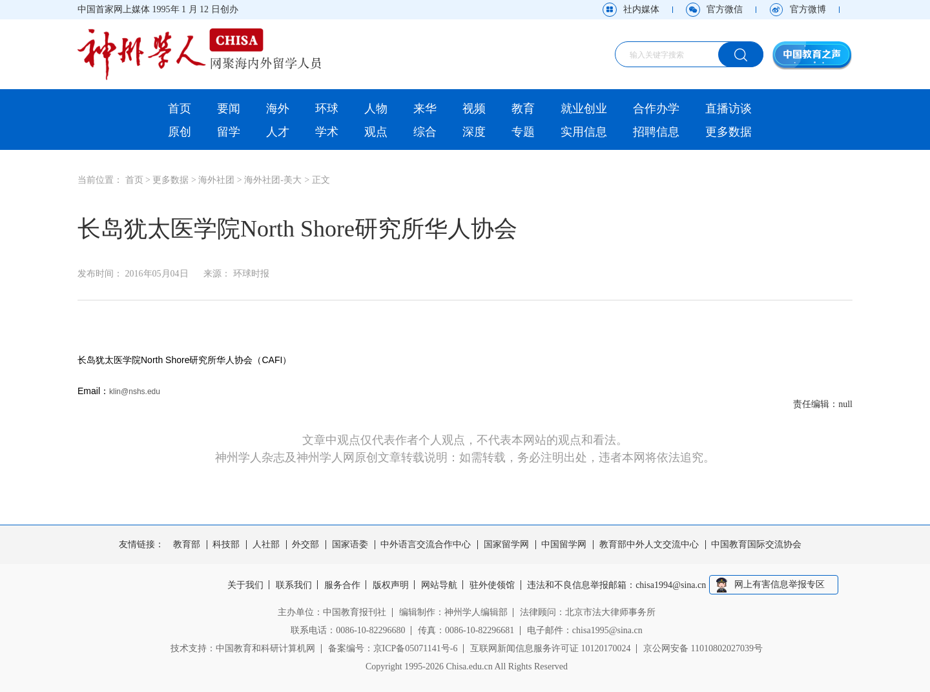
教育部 (186, 544)
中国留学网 (563, 544)
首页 (179, 108)
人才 (277, 131)
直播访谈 (728, 108)
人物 (376, 108)
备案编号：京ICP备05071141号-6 (393, 648)
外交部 (305, 544)
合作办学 (656, 108)
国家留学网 (506, 544)
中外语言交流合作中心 (425, 544)
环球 (326, 108)
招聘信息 (656, 131)
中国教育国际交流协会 (756, 544)
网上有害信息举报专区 (780, 585)
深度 (474, 131)
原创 (179, 131)
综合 (425, 131)
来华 (425, 108)
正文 (321, 180)
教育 (523, 108)
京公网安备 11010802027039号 (703, 648)
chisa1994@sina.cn (672, 585)
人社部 (266, 544)
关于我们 (245, 585)
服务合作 (342, 585)
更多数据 (728, 131)
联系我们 (293, 585)
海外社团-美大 (273, 180)
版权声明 (391, 585)
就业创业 (584, 108)
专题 (523, 131)
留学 (228, 131)
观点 (376, 131)
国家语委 (350, 544)
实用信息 (584, 131)
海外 (277, 108)
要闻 (228, 108)
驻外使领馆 (492, 585)
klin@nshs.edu (134, 391)
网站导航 (440, 585)
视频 (474, 108)
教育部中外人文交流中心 (649, 544)
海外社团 (216, 180)
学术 (326, 131)
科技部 (226, 544)
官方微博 (808, 9)
